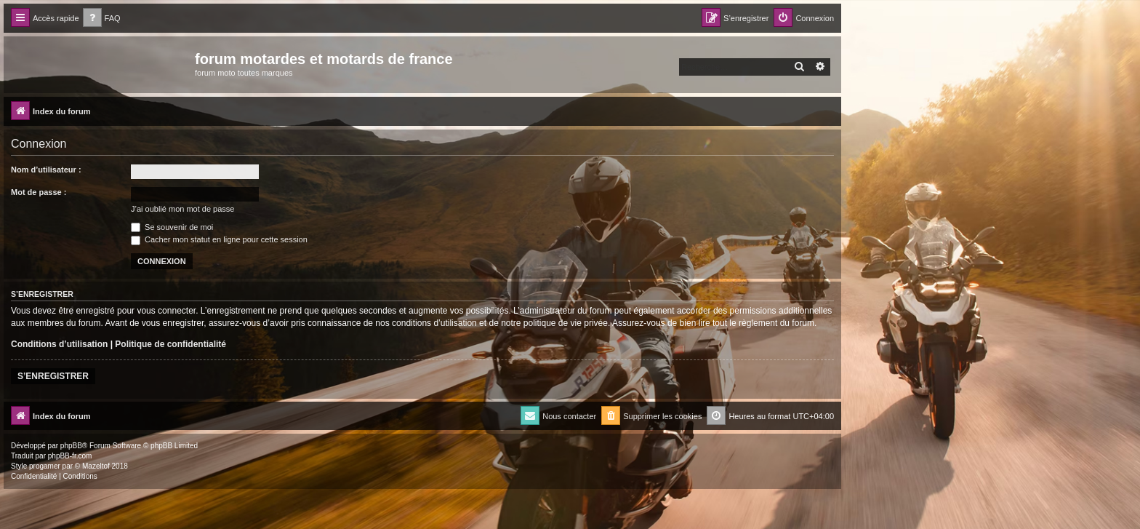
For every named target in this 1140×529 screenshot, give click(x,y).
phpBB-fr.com (70, 456)
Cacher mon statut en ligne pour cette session (219, 239)
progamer (44, 466)
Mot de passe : (38, 192)
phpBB (71, 446)
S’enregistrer (53, 376)
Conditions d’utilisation (59, 344)
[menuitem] (102, 18)
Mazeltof (96, 466)
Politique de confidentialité (170, 344)
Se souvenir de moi (172, 227)
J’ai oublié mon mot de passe (182, 208)
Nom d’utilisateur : (46, 169)
